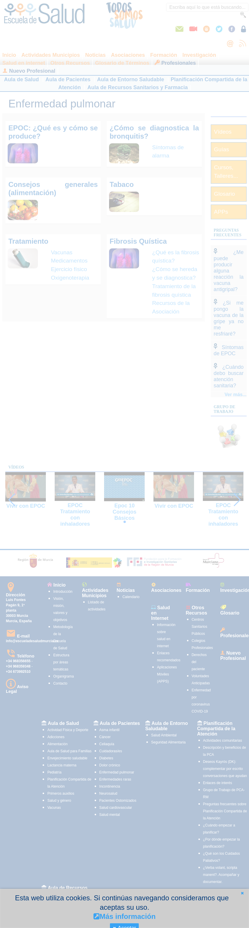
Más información (124, 916)
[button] (242, 893)
